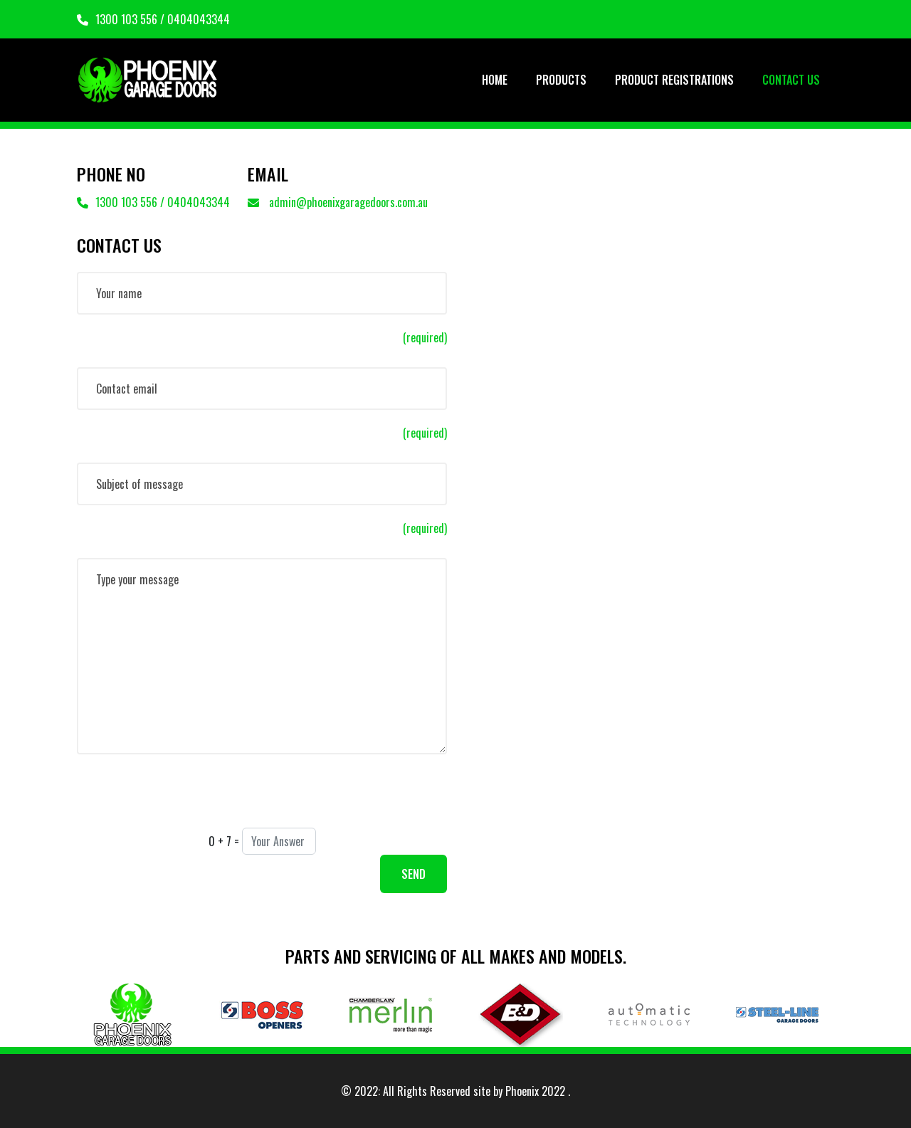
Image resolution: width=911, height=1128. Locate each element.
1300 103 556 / (122, 19)
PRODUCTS (561, 79)
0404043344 (198, 19)
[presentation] (185, 800)
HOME (494, 79)
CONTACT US (791, 79)
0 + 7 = (224, 841)
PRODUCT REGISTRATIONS (674, 79)
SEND (413, 873)
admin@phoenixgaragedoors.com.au (338, 202)
